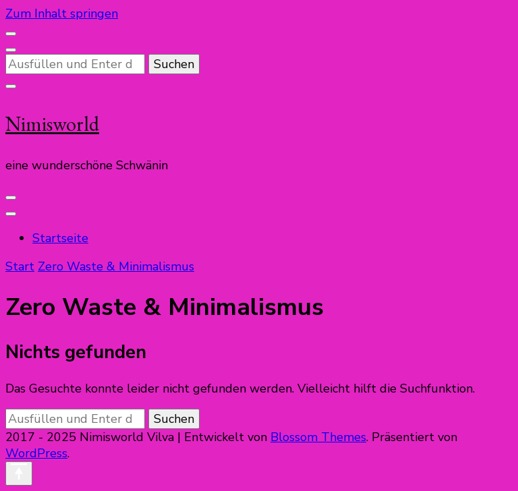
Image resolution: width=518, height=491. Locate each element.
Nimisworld (52, 124)
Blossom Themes (318, 437)
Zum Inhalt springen (61, 13)
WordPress (36, 453)
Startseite (60, 238)
